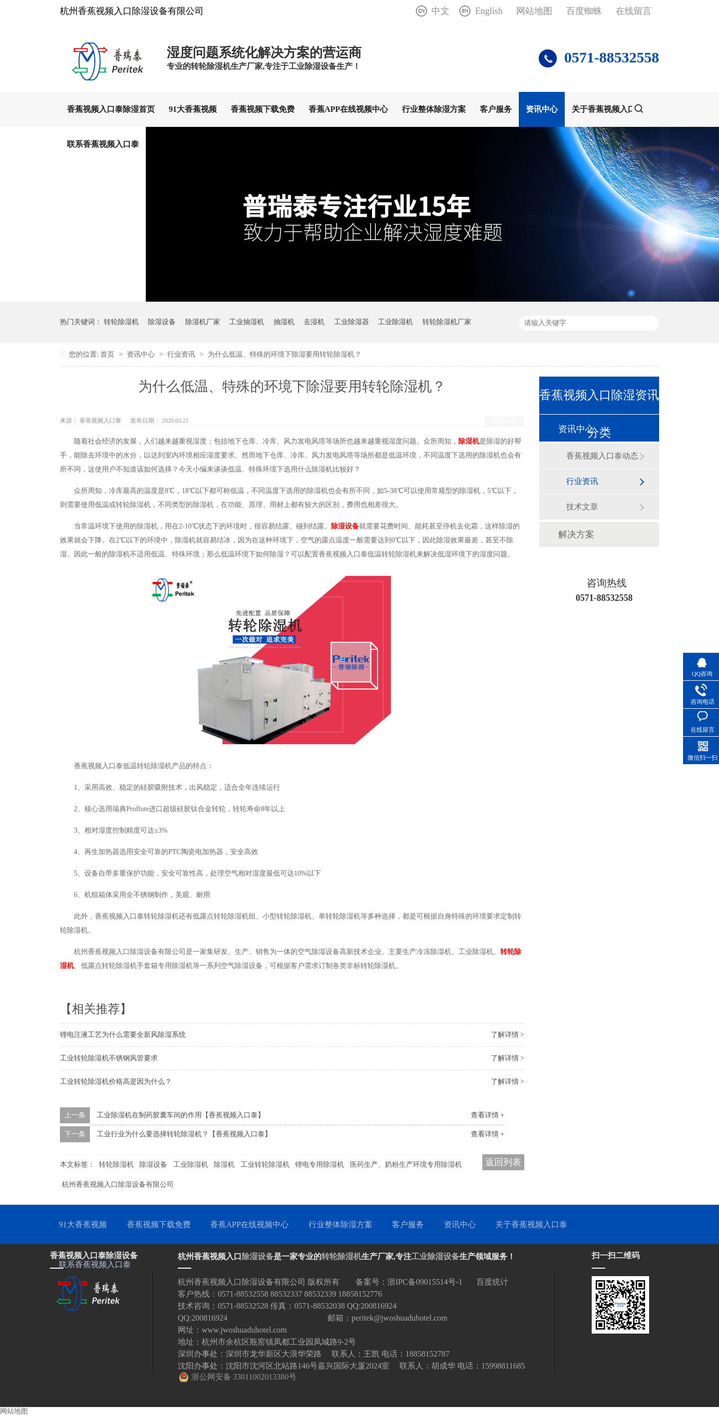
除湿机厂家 (202, 322)
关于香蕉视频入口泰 (608, 109)
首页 (108, 354)
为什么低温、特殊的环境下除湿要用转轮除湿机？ (284, 354)
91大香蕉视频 (193, 109)
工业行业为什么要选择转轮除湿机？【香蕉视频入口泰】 (184, 1134)
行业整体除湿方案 (434, 109)
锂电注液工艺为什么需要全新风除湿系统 (123, 1034)
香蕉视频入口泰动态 (602, 456)
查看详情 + (487, 1115)
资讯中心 (542, 109)
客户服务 (496, 109)
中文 (440, 11)
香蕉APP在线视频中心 (348, 109)
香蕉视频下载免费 (263, 109)
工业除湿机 (395, 322)
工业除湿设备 (435, 1256)
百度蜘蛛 (584, 11)
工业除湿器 (351, 322)
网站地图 (534, 11)
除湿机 (468, 441)
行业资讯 (182, 354)
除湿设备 (162, 322)
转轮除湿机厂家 (446, 322)
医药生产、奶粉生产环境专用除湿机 (406, 1164)
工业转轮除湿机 (265, 1164)
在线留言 (634, 11)
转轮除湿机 (121, 322)
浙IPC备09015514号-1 (424, 1282)
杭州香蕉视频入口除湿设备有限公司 (118, 1184)
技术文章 (582, 506)
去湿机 (314, 322)
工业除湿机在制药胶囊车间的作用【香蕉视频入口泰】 (181, 1115)
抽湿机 (284, 322)
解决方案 (576, 534)
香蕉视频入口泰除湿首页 (111, 109)
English (488, 11)
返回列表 (504, 421)
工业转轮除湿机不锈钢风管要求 (109, 1058)
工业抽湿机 (246, 322)
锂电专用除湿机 (319, 1164)
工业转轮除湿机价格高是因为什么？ (116, 1081)
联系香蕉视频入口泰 (103, 144)
